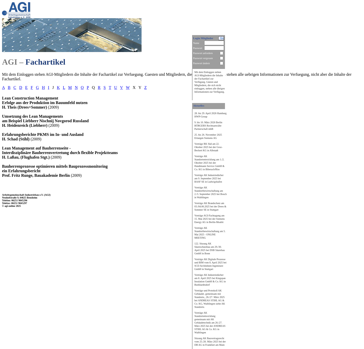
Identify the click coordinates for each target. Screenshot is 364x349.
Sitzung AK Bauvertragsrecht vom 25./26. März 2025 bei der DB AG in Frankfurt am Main (210, 341)
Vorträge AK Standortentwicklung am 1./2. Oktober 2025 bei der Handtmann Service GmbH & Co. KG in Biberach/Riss (209, 163)
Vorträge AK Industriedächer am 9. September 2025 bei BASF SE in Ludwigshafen (208, 178)
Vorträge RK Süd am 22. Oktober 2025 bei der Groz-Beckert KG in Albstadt (208, 147)
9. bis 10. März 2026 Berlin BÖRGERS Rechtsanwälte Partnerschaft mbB (208, 125)
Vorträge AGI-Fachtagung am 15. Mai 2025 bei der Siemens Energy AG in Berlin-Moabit (209, 218)
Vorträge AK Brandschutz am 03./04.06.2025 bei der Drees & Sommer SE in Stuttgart (210, 206)
